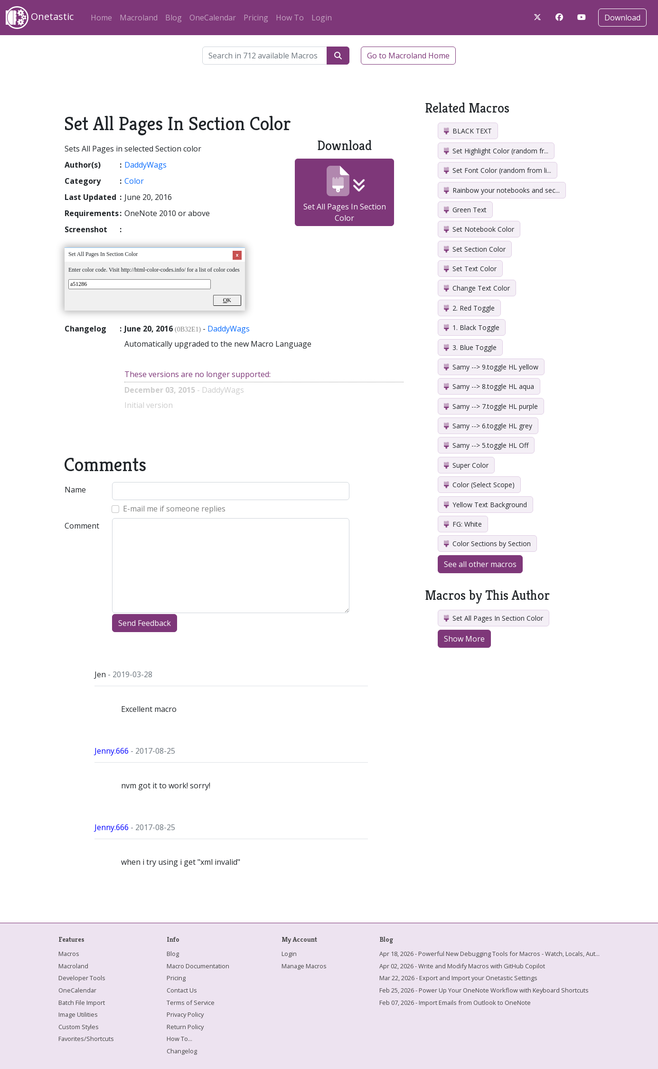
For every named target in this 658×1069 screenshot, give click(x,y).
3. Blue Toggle (470, 347)
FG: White (463, 524)
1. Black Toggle (471, 327)
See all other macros (480, 564)
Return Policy (185, 1026)
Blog (173, 17)
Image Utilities (78, 1014)
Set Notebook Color (479, 229)
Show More (464, 639)
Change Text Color (477, 288)
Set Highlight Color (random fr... (496, 150)
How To (290, 17)
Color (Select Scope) (479, 484)
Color (134, 181)
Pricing (256, 17)
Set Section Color (475, 249)
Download (622, 17)
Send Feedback (144, 623)
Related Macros (467, 108)
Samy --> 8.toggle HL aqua (489, 386)
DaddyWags (145, 165)
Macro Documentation (198, 966)
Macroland (139, 17)
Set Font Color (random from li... (497, 170)
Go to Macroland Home (408, 55)
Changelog (182, 1051)
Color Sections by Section (487, 543)
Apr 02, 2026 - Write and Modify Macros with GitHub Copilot (462, 966)
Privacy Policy (185, 1014)
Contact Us (182, 990)
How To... (179, 1038)
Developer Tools (81, 978)
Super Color (466, 465)
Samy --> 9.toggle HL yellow (491, 366)
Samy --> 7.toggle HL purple (491, 406)
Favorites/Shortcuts (86, 1038)
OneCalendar (212, 17)
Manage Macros (304, 966)
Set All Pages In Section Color (344, 194)
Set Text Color (470, 268)
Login (321, 17)
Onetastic (40, 17)
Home (101, 17)
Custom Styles (78, 1026)
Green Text (465, 209)
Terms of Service (191, 1002)
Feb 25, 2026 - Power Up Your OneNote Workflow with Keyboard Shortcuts (484, 990)
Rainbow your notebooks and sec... (502, 190)
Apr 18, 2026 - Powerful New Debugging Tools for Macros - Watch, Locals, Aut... (489, 953)
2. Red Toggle (469, 307)
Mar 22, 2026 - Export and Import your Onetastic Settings (458, 978)
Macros (68, 953)
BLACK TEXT (468, 130)
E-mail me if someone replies (174, 508)
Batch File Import (81, 1002)
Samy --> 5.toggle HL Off (486, 445)
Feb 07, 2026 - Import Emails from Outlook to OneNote (455, 1002)
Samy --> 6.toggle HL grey (488, 425)
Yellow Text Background (485, 504)
